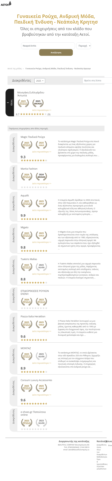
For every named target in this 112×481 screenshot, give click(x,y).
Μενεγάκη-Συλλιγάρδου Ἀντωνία (30, 94)
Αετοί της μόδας (15, 68)
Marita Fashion (29, 168)
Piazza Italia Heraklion (33, 316)
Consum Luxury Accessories (36, 380)
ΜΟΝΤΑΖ (26, 348)
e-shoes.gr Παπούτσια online (33, 413)
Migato (25, 227)
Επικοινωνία (109, 445)
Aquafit (25, 195)
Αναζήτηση (56, 52)
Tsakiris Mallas (29, 259)
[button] (33, 110)
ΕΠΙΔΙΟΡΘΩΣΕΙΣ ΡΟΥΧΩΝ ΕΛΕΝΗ (35, 292)
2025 (39, 80)
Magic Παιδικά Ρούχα (33, 136)
